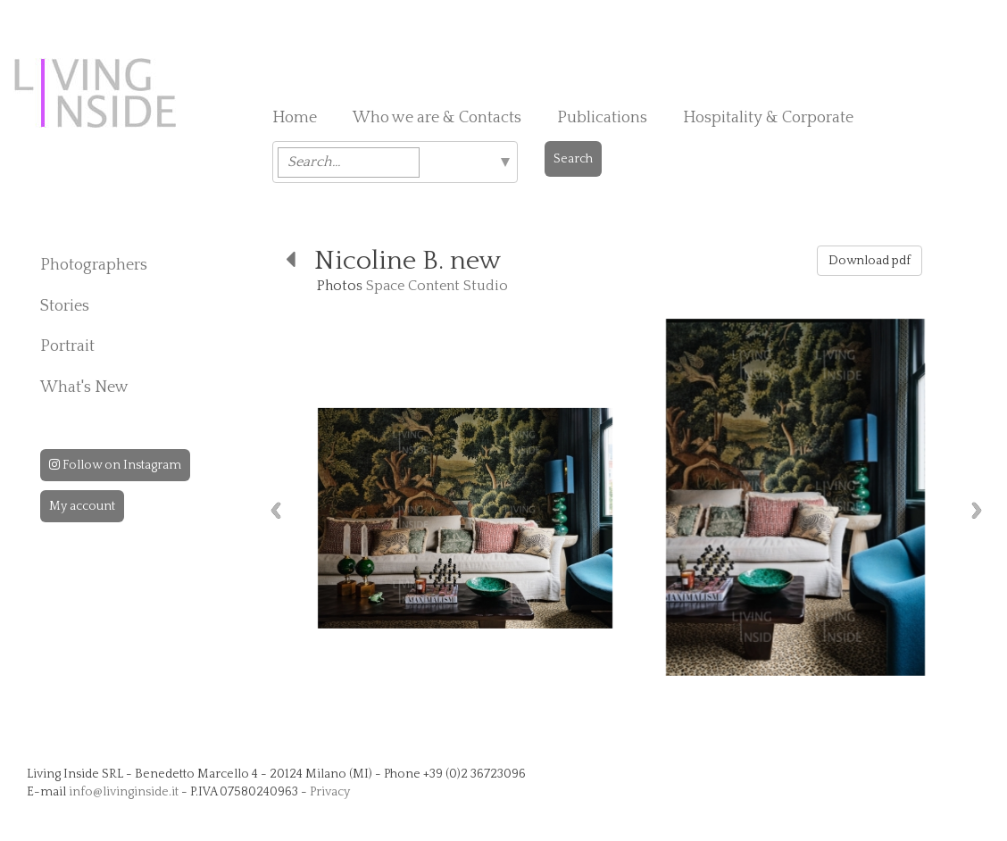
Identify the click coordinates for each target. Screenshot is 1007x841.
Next (977, 510)
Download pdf (869, 261)
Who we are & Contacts (437, 118)
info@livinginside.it (124, 792)
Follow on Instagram (115, 465)
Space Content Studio (437, 286)
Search (573, 159)
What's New (84, 387)
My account (82, 506)
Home (294, 118)
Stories (64, 306)
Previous (276, 510)
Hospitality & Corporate (768, 118)
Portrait (67, 346)
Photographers (93, 265)
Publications (602, 118)
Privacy (330, 792)
